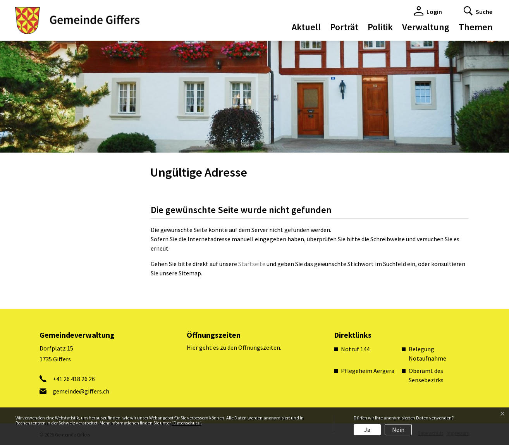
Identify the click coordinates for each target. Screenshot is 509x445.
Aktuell (306, 27)
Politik (380, 27)
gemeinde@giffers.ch (81, 391)
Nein (398, 429)
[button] (478, 11)
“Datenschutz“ (186, 423)
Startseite (251, 264)
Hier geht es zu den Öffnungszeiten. (234, 347)
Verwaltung (425, 27)
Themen (476, 27)
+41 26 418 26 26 (74, 379)
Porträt (344, 27)
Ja (367, 429)
